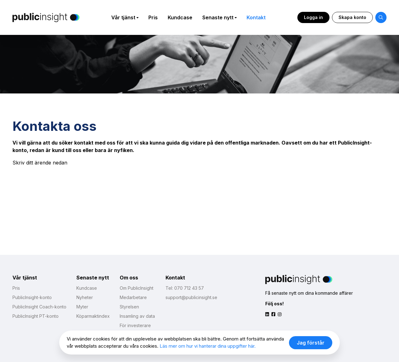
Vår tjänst (123, 17)
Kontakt (256, 17)
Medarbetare (133, 297)
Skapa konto (352, 17)
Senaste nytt (217, 17)
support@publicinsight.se (191, 297)
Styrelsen (129, 306)
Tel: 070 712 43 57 (185, 288)
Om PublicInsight (136, 288)
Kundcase (180, 17)
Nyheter (84, 297)
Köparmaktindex (93, 316)
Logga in (313, 17)
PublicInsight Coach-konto (39, 306)
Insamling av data (137, 316)
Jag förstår (310, 343)
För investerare (135, 325)
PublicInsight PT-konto (35, 316)
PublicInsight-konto (32, 297)
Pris (153, 17)
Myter (82, 306)
